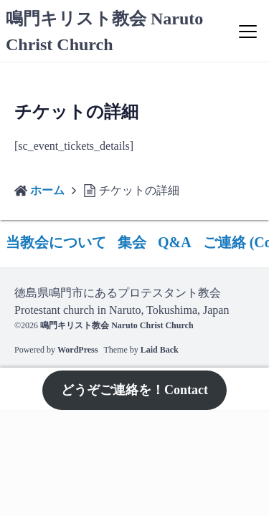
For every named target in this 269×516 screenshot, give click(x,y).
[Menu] (247, 31)
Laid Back (160, 350)
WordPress (77, 350)
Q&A (175, 242)
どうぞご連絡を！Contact (134, 390)
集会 (132, 242)
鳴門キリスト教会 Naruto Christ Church (116, 325)
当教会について (56, 242)
